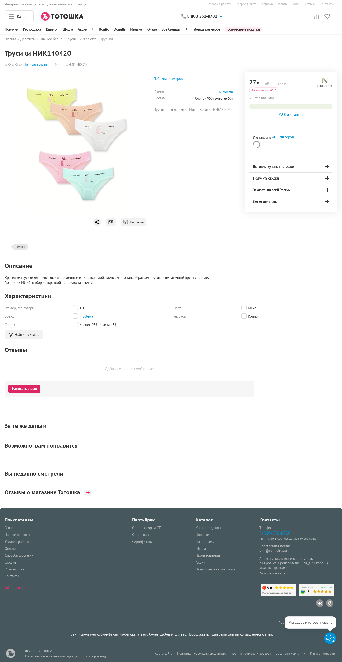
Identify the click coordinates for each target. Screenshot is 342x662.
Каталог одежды (208, 528)
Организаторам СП (146, 528)
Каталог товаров (322, 653)
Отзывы (310, 4)
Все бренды (171, 29)
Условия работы (220, 4)
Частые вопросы (17, 534)
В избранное (291, 114)
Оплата (281, 4)
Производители (208, 555)
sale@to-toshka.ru (273, 550)
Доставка (266, 4)
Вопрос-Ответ (246, 4)
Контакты (327, 4)
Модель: (61, 64)
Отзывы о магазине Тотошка (48, 492)
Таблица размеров (206, 29)
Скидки (295, 4)
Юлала (152, 29)
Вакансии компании (290, 653)
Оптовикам (140, 534)
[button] (330, 638)
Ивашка (136, 29)
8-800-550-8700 (274, 533)
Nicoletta (86, 316)
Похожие (133, 222)
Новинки (11, 29)
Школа (68, 29)
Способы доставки (19, 555)
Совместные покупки (243, 29)
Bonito (104, 29)
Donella (119, 29)
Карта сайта (163, 653)
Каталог (52, 29)
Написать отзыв (36, 65)
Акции (82, 29)
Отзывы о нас (15, 569)
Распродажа (205, 541)
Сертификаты (142, 541)
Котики (20, 246)
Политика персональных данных (201, 653)
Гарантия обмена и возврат (250, 653)
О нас (9, 528)
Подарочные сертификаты (216, 569)
